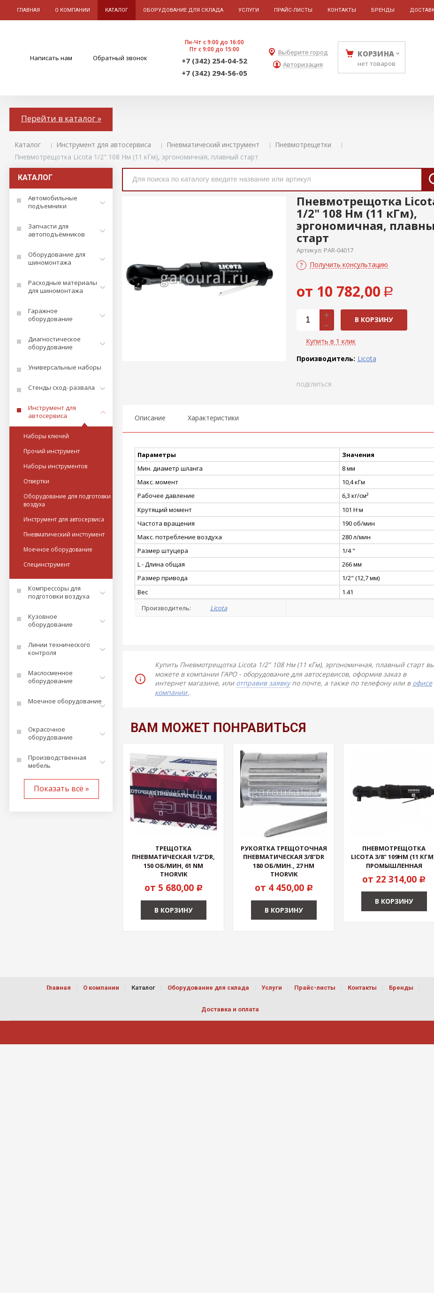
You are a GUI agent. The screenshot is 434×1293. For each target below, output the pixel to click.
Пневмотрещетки (303, 144)
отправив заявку (263, 682)
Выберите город (302, 52)
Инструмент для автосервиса (103, 144)
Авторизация (303, 64)
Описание (150, 417)
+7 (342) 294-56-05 (214, 73)
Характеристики (213, 417)
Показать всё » (61, 788)
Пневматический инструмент (213, 144)
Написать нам (51, 58)
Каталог (28, 144)
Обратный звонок (120, 58)
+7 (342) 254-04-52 (214, 60)
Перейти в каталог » (61, 118)
